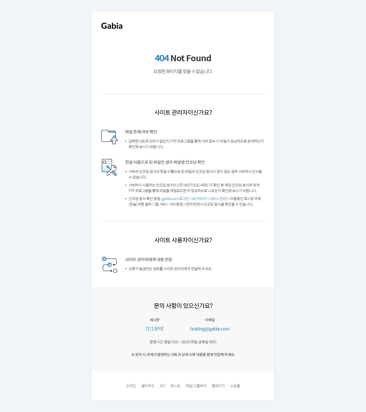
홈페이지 (218, 386)
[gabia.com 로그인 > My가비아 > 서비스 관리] (194, 198)
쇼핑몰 (235, 386)
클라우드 (148, 386)
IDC (162, 386)
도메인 (131, 386)
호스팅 (175, 386)
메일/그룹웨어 (196, 386)
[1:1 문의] (154, 328)
